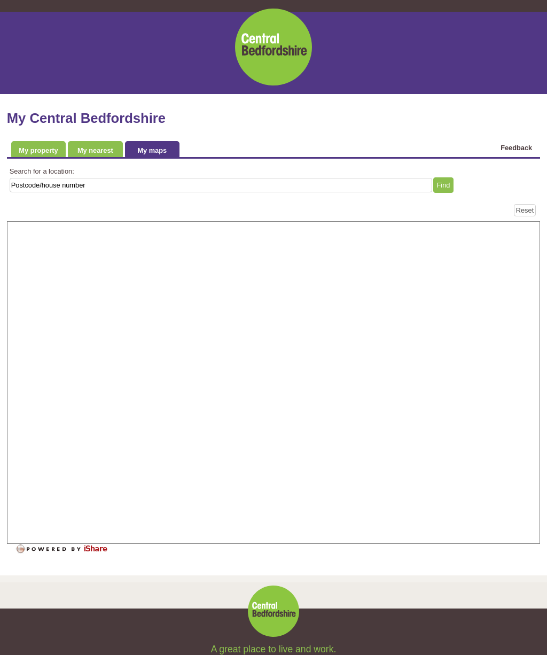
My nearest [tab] (95, 150)
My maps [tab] (152, 150)
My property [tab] (38, 150)
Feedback (516, 148)
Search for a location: (42, 171)
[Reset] (525, 210)
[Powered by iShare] (68, 549)
